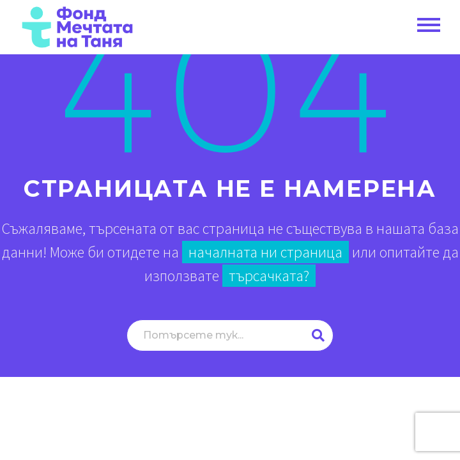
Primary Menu (428, 25)
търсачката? (269, 276)
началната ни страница (265, 252)
